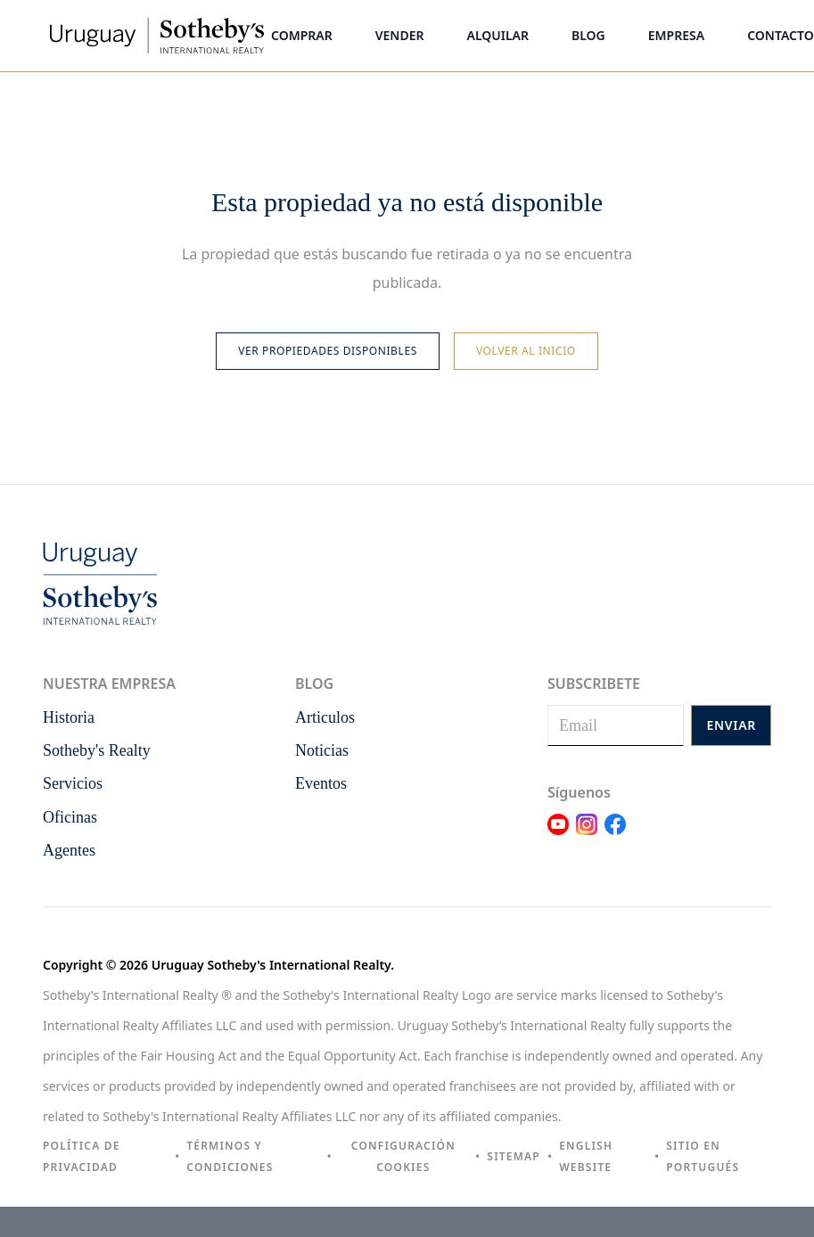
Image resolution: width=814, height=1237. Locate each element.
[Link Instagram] (586, 835)
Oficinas (70, 817)
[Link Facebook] (615, 835)
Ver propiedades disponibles (327, 350)
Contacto (780, 35)
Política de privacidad (81, 1156)
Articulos (325, 717)
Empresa (676, 35)
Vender (399, 35)
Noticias (322, 750)
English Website (586, 1156)
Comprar (302, 35)
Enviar (731, 725)
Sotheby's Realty (97, 750)
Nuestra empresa (109, 683)
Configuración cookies (403, 1156)
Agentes (69, 850)
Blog (588, 35)
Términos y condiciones (229, 1156)
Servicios (73, 783)
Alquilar (498, 35)
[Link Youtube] (558, 835)
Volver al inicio (526, 350)
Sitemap (513, 1156)
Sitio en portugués (702, 1156)
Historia (69, 717)
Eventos (321, 783)
